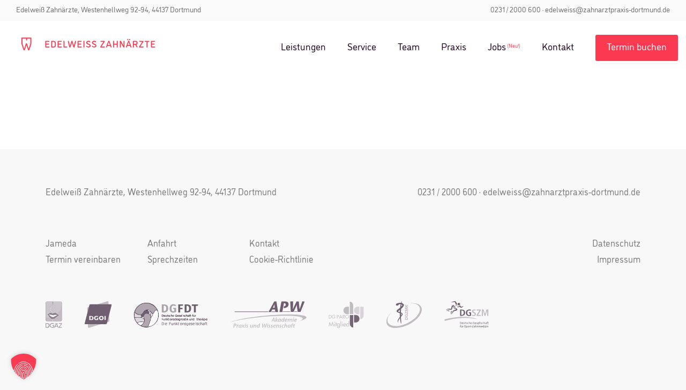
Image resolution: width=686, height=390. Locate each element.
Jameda (61, 244)
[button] (23, 366)
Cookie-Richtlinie (281, 260)
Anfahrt (161, 244)
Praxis (453, 47)
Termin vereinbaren (83, 260)
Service (361, 47)
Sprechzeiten (172, 260)
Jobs (497, 47)
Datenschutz (616, 244)
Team (409, 47)
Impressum (618, 260)
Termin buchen (637, 47)
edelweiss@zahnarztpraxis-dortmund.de (607, 10)
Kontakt (558, 47)
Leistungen (303, 47)
